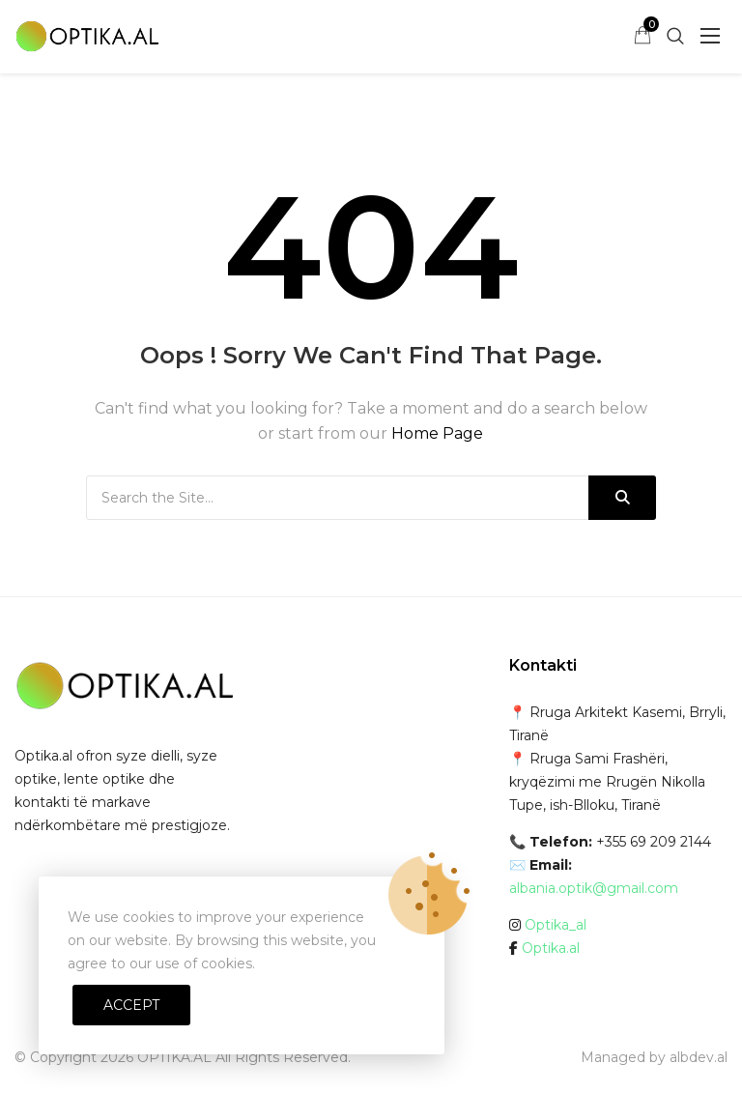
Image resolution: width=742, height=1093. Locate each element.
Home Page (437, 433)
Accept (131, 1005)
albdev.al (699, 1057)
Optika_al (555, 925)
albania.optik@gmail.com (593, 888)
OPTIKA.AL (174, 1057)
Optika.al (551, 948)
